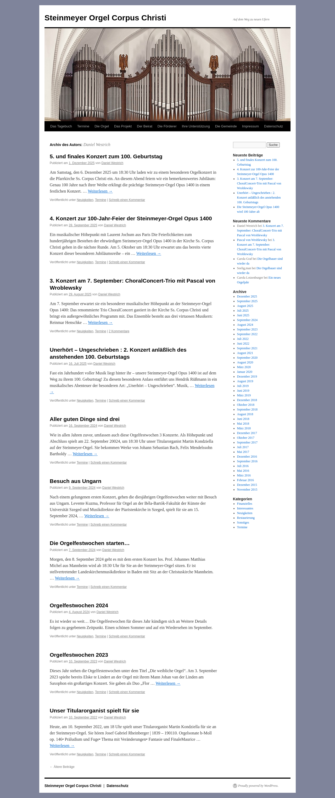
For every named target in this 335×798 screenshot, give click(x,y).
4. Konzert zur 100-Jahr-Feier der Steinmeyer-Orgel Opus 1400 (131, 218)
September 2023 (247, 329)
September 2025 (247, 301)
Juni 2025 (243, 315)
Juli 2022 (243, 339)
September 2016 (247, 461)
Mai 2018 (243, 423)
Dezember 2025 (247, 296)
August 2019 (245, 381)
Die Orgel (101, 126)
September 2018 (247, 409)
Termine (83, 126)
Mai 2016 (243, 471)
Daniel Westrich (96, 144)
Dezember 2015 (247, 485)
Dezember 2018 (247, 400)
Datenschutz (273, 126)
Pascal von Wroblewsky (252, 240)
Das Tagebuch (61, 126)
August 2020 (245, 362)
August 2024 (245, 325)
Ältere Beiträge (62, 767)
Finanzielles (244, 503)
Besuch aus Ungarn (75, 481)
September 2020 (247, 357)
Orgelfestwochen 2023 (79, 655)
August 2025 (245, 306)
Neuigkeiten (85, 200)
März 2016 (244, 475)
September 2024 (247, 320)
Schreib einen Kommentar (127, 200)
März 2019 (244, 395)
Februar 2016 (245, 480)
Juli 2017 (243, 447)
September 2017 (247, 442)
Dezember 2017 (247, 433)
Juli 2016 (243, 466)
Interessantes (245, 508)
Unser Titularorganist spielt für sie (94, 710)
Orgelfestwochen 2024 (79, 605)
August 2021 (245, 353)
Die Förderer (167, 126)
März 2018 (244, 428)
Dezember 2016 (247, 456)
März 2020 (244, 367)
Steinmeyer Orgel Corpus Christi (105, 17)
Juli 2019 (243, 386)
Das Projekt (123, 126)
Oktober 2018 (245, 405)
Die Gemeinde (226, 126)
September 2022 (247, 334)
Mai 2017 (243, 452)
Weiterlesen (100, 191)
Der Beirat (144, 126)
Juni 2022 (243, 343)
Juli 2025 (243, 310)
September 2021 (247, 348)
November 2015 (247, 489)
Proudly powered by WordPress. (258, 786)
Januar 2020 (244, 372)
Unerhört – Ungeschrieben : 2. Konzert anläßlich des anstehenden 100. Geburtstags (259, 197)
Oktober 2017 (245, 438)
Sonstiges (243, 522)
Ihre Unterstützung (196, 126)
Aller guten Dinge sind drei (85, 419)
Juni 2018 (243, 419)
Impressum (250, 126)
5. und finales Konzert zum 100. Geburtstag (106, 156)
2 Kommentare (119, 331)
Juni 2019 (243, 390)
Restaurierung (246, 518)
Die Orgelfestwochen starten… (90, 543)
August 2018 (245, 414)
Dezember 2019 (247, 376)
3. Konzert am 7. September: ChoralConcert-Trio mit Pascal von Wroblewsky (259, 183)
